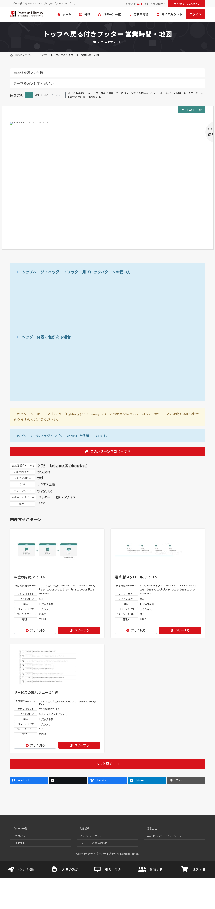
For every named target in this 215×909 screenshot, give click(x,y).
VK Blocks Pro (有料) (50, 708)
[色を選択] (29, 95)
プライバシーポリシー (92, 835)
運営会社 (152, 828)
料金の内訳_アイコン (29, 577)
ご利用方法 (18, 835)
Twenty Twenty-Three (83, 589)
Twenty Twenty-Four (57, 589)
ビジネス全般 (46, 484)
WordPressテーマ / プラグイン (164, 835)
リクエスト (18, 843)
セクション (44, 490)
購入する (193, 870)
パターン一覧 (19, 828)
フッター (44, 497)
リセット (58, 95)
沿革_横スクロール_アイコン (136, 577)
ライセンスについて (186, 3)
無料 (40, 478)
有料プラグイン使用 (56, 713)
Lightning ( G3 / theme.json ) (68, 465)
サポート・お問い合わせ (93, 843)
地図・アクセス (65, 497)
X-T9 (41, 465)
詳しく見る (35, 630)
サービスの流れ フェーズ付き (36, 692)
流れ (142, 614)
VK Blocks (44, 471)
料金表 (42, 614)
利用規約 (85, 828)
